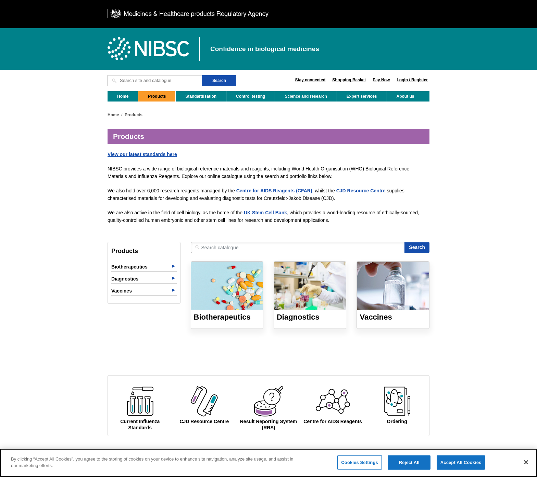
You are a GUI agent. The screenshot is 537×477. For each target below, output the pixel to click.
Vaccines (121, 291)
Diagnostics (124, 279)
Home (122, 96)
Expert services (362, 96)
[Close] (526, 466)
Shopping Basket (349, 79)
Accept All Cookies (461, 466)
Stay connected (310, 79)
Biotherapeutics (129, 267)
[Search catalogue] (298, 247)
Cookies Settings (359, 466)
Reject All (409, 466)
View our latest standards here (142, 154)
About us (405, 96)
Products (157, 96)
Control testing (250, 96)
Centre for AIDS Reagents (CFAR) (274, 190)
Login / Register (412, 79)
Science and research (306, 96)
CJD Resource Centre (361, 190)
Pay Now (381, 79)
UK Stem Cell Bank (265, 212)
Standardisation (200, 96)
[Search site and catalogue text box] (155, 80)
